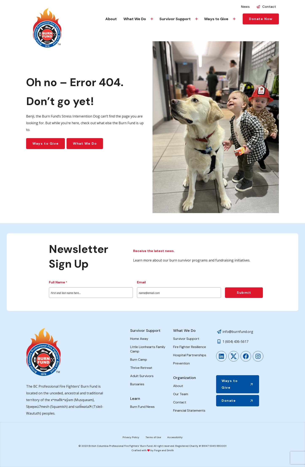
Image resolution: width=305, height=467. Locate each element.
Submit (244, 292)
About (111, 18)
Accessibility (175, 437)
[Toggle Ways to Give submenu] (234, 19)
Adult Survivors (142, 376)
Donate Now (261, 19)
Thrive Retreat (141, 368)
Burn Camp (138, 359)
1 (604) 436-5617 (235, 341)
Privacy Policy (131, 437)
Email (141, 282)
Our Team (180, 394)
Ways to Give (216, 18)
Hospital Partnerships (189, 355)
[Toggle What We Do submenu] (151, 19)
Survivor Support (175, 18)
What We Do (134, 18)
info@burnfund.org (237, 331)
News (245, 6)
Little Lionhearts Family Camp (147, 349)
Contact (269, 6)
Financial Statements (189, 410)
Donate (229, 400)
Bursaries (137, 384)
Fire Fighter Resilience (189, 347)
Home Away (139, 338)
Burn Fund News (142, 406)
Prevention (181, 363)
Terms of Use (153, 437)
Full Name (58, 282)
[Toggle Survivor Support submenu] (196, 19)
